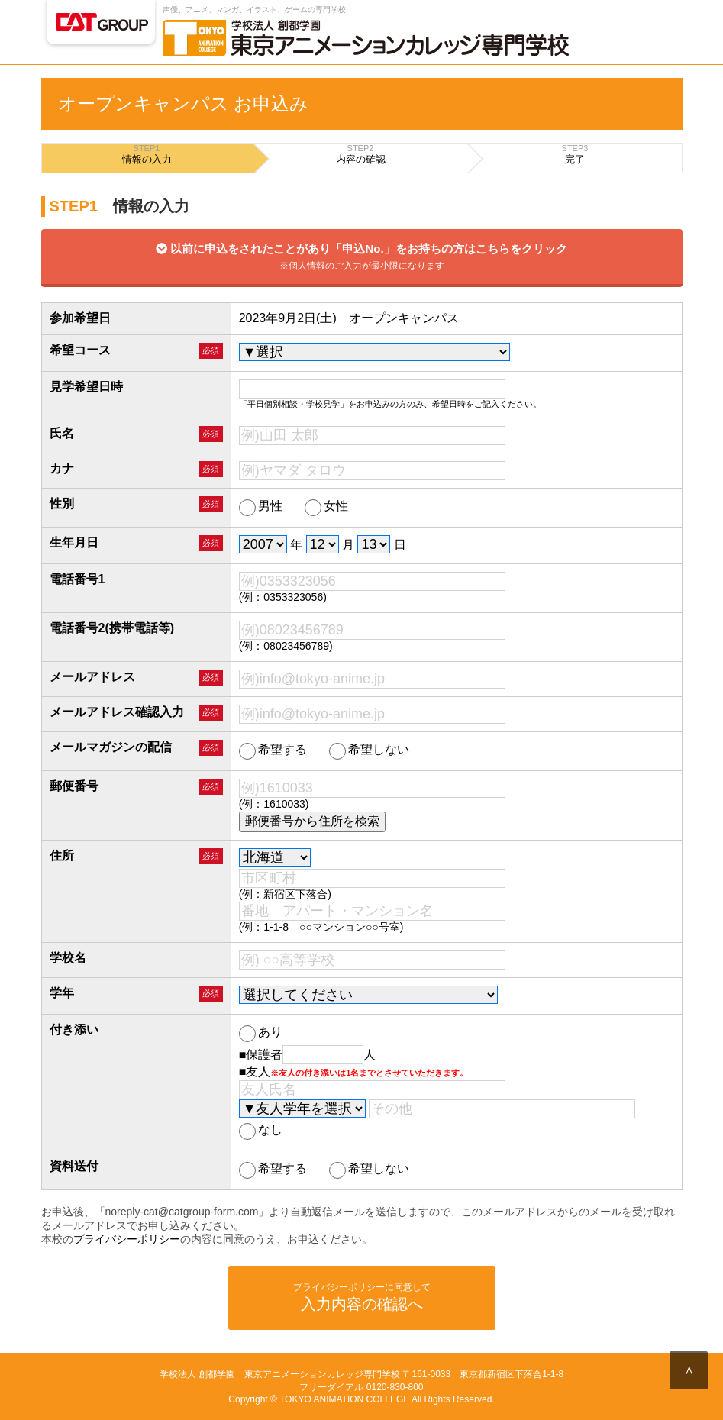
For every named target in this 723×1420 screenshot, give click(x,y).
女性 (326, 506)
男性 (260, 506)
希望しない (369, 750)
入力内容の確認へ (361, 1296)
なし (260, 1130)
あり (260, 1032)
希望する (273, 750)
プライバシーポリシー (126, 1239)
